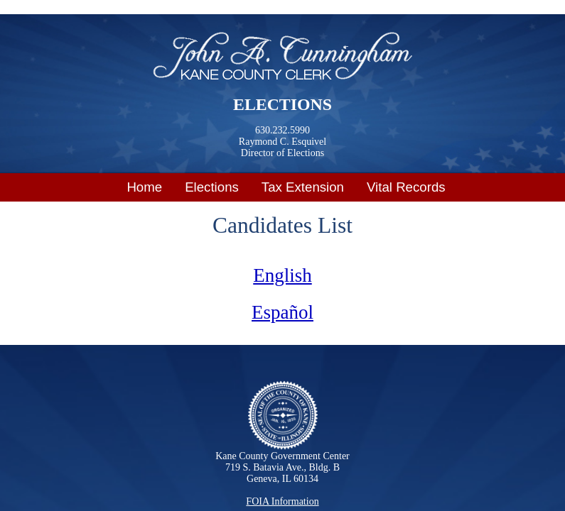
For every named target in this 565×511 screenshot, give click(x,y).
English (282, 275)
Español (282, 312)
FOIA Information (282, 501)
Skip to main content (53, 9)
